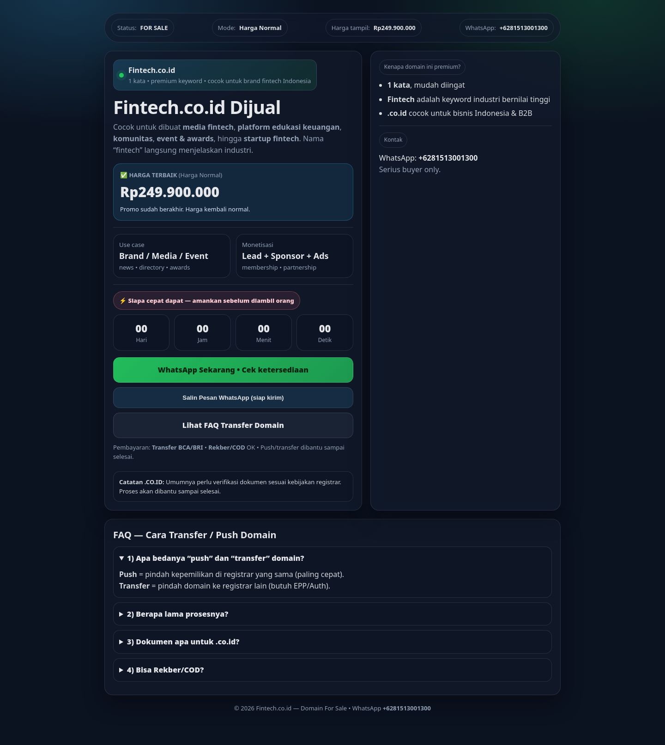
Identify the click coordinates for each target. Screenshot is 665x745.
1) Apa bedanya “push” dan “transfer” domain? (215, 558)
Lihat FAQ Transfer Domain (233, 425)
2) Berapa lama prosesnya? (177, 614)
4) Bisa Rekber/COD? (165, 670)
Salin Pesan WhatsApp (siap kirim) (233, 397)
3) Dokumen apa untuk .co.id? (183, 642)
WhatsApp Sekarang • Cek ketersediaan (233, 370)
